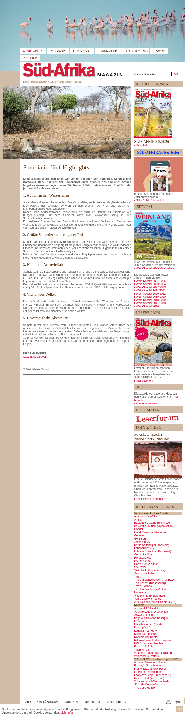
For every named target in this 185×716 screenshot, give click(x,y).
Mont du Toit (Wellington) (149, 678)
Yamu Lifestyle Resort (147, 598)
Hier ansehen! (144, 380)
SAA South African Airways (150, 570)
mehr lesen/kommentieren (152, 498)
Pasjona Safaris (143, 646)
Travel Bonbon (143, 586)
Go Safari (140, 538)
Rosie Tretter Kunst (146, 564)
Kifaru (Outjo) (142, 627)
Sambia (52, 82)
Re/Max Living (142, 557)
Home (26, 82)
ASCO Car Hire (143, 614)
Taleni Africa (141, 649)
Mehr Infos (67, 712)
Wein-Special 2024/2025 (151, 281)
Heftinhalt (142, 145)
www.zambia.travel (34, 356)
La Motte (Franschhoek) (148, 671)
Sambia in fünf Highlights (70, 82)
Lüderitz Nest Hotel (145, 630)
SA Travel (140, 567)
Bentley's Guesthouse (147, 665)
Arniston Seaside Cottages (150, 662)
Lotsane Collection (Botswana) (152, 551)
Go (176, 73)
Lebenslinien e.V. (144, 548)
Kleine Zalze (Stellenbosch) (150, 668)
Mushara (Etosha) (145, 633)
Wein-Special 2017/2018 (151, 303)
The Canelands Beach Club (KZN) (154, 579)
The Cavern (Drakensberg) (150, 583)
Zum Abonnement (147, 403)
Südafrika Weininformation (150, 684)
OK (179, 709)
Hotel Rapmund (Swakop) (149, 624)
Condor (138, 529)
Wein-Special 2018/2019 (151, 300)
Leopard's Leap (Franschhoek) (152, 675)
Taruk (137, 576)
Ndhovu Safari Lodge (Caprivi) (152, 640)
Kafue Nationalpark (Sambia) (151, 545)
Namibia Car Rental (146, 637)
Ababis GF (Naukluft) (147, 608)
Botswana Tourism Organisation (153, 526)
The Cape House (144, 687)
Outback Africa (143, 554)
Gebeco (139, 535)
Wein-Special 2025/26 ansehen (155, 268)
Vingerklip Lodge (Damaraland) (153, 652)
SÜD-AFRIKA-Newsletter (151, 200)
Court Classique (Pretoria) (150, 532)
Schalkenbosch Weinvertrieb (151, 681)
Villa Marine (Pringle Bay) (149, 595)
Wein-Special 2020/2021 (151, 293)
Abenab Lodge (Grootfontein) (151, 611)
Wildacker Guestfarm (147, 656)
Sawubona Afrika (144, 573)
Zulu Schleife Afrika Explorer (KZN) (155, 602)
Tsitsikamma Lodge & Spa (150, 589)
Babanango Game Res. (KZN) (152, 522)
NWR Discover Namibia (148, 643)
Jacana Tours (142, 541)
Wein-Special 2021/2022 (151, 290)
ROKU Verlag (142, 560)
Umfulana (140, 592)
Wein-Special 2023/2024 (151, 284)
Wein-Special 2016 (147, 306)
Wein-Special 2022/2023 (151, 287)
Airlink (138, 519)
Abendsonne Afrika (145, 516)
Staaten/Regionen (39, 82)
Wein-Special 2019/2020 (151, 296)
